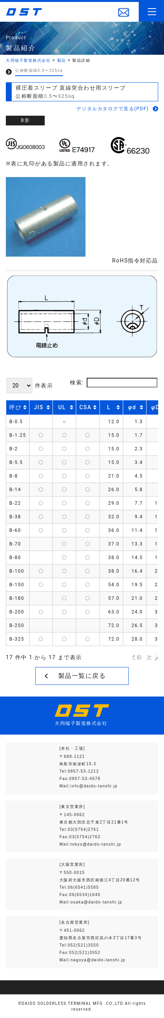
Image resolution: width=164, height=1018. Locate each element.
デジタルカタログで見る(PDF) (113, 108)
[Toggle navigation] (151, 12)
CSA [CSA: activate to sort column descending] (85, 407)
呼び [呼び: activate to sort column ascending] (15, 407)
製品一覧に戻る (82, 675)
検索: (113, 382)
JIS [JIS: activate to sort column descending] (39, 407)
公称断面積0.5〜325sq (39, 70)
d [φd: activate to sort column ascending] (132, 407)
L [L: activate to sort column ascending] (109, 407)
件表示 (30, 385)
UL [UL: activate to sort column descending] (62, 407)
